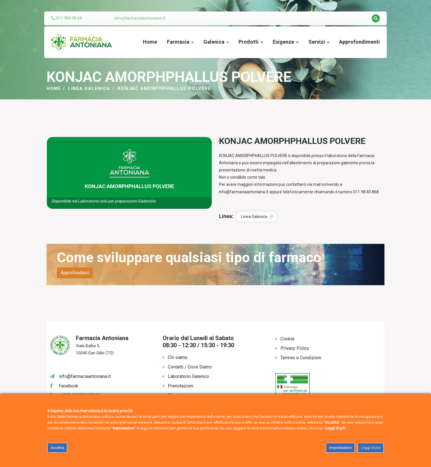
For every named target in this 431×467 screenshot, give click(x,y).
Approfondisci (75, 272)
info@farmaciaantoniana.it (139, 18)
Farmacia (178, 42)
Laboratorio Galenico (188, 376)
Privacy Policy (294, 348)
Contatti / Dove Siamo (190, 367)
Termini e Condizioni (300, 357)
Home (150, 42)
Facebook (68, 386)
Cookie (287, 338)
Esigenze (283, 42)
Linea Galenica (90, 88)
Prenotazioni (180, 386)
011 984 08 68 (66, 18)
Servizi (316, 42)
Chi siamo (178, 357)
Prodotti (248, 42)
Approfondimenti (359, 42)
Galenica (213, 42)
